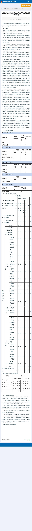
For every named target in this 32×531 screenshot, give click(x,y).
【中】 (13, 19)
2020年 (21, 8)
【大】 (11, 19)
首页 (8, 8)
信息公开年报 (17, 8)
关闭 (8, 439)
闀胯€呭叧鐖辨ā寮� (26, 5)
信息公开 (11, 8)
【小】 (16, 19)
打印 (4, 439)
